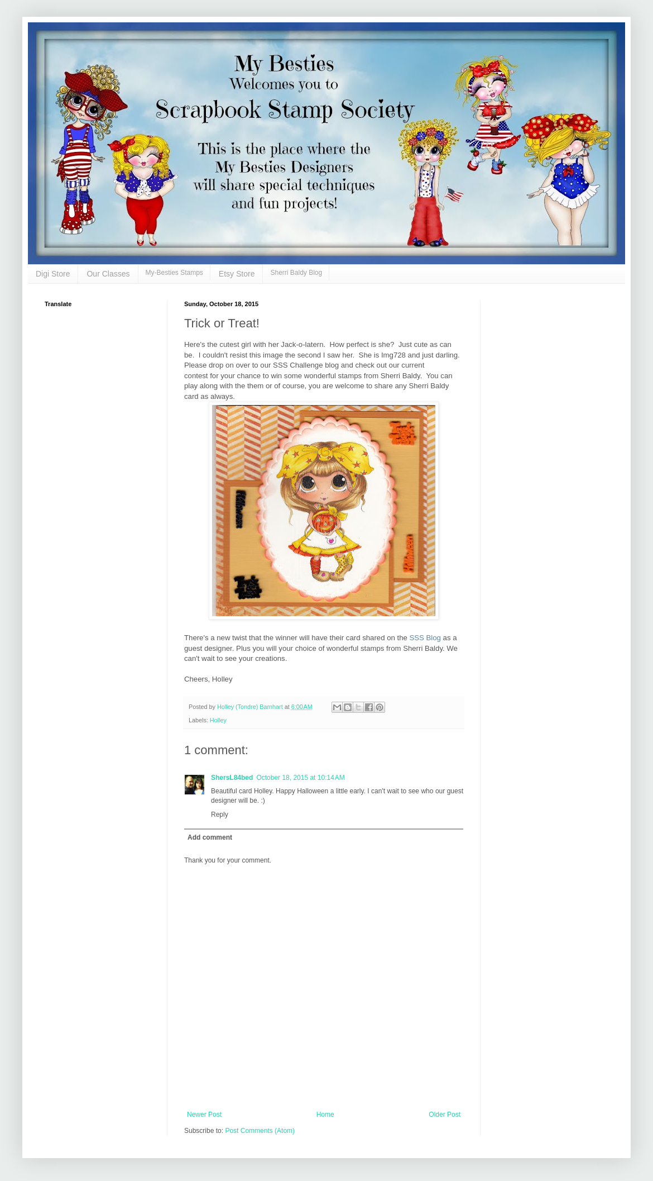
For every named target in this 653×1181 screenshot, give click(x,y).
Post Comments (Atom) (260, 1131)
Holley (218, 720)
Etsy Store (237, 273)
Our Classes (108, 273)
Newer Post (204, 1114)
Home (325, 1114)
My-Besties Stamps (174, 273)
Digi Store (53, 273)
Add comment (210, 837)
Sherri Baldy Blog (296, 273)
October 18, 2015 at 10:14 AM (300, 778)
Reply (219, 814)
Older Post (444, 1114)
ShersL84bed (232, 778)
